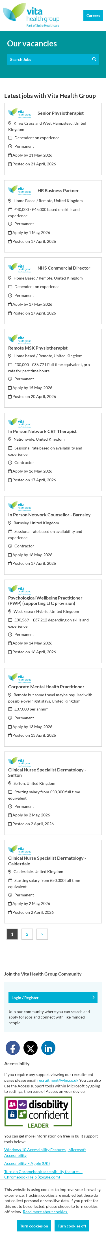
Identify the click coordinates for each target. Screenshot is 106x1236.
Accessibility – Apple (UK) (27, 1163)
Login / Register (53, 997)
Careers (93, 15)
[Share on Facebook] (13, 1048)
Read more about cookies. (45, 1211)
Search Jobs (53, 59)
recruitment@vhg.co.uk (57, 1080)
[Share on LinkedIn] (48, 1048)
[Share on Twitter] (30, 1048)
